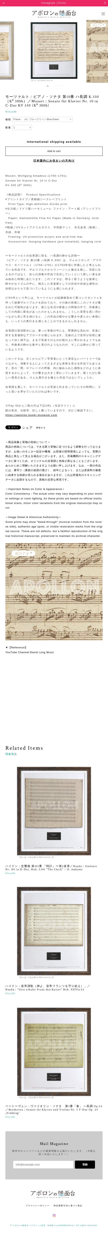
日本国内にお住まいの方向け (54, 160)
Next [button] (102, 51)
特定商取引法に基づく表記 (68, 1205)
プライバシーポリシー (37, 1205)
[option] (54, 50)
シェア (27, 427)
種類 (8, 119)
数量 (8, 127)
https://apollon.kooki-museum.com (31, 415)
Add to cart (54, 151)
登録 (85, 1164)
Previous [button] (6, 51)
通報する (41, 428)
